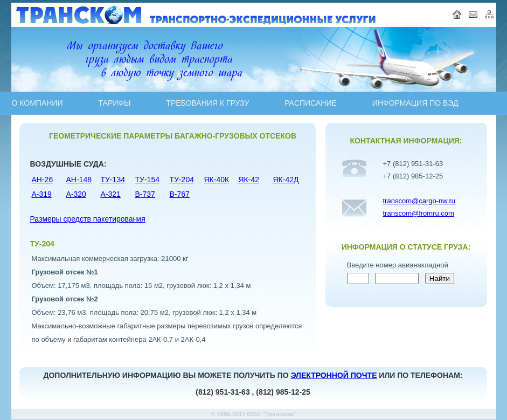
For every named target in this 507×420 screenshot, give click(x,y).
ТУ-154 (147, 179)
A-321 (111, 194)
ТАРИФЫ (114, 103)
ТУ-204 (182, 179)
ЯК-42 (249, 179)
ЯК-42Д (286, 179)
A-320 (76, 194)
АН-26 (42, 179)
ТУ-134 (113, 179)
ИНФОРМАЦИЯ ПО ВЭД (415, 103)
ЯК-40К (217, 179)
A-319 (42, 194)
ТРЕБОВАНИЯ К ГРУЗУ (207, 103)
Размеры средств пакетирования (87, 219)
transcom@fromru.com (418, 213)
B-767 (180, 194)
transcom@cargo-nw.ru (419, 201)
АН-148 (79, 179)
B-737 (145, 194)
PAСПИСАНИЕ (310, 103)
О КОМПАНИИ (37, 103)
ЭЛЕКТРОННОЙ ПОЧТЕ (334, 375)
